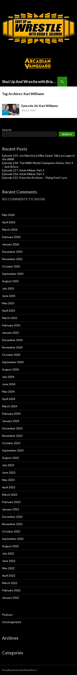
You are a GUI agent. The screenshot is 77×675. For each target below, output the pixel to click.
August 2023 (10, 457)
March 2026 (9, 229)
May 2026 (8, 215)
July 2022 (8, 553)
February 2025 (11, 325)
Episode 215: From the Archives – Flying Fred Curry (34, 177)
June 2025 (8, 296)
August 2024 (10, 369)
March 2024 (9, 406)
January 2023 (10, 509)
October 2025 (11, 266)
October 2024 (11, 354)
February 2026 (11, 237)
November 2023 (12, 435)
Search (6, 129)
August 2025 (10, 281)
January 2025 (10, 332)
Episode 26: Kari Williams (39, 106)
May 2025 (8, 303)
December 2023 (12, 428)
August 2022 (10, 546)
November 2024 (12, 347)
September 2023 (13, 450)
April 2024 (8, 399)
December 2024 (12, 340)
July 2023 (8, 465)
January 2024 (10, 421)
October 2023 (11, 443)
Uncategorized (11, 622)
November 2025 (12, 259)
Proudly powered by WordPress (19, 670)
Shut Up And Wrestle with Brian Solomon (29, 81)
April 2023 (8, 487)
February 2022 (11, 590)
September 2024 (13, 362)
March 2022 (9, 583)
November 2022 (12, 524)
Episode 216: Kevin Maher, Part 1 (23, 174)
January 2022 (10, 597)
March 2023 (9, 494)
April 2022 (8, 575)
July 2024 (8, 376)
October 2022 (11, 531)
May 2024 (8, 391)
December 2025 (12, 251)
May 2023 (8, 480)
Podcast (7, 614)
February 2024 (11, 413)
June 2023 (8, 472)
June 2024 (8, 384)
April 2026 (8, 222)
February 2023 (11, 502)
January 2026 (10, 244)
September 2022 (13, 538)
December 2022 (12, 516)
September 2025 (13, 273)
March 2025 (9, 318)
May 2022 (8, 568)
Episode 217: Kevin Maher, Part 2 (23, 170)
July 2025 (8, 288)
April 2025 (8, 310)
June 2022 (8, 561)
